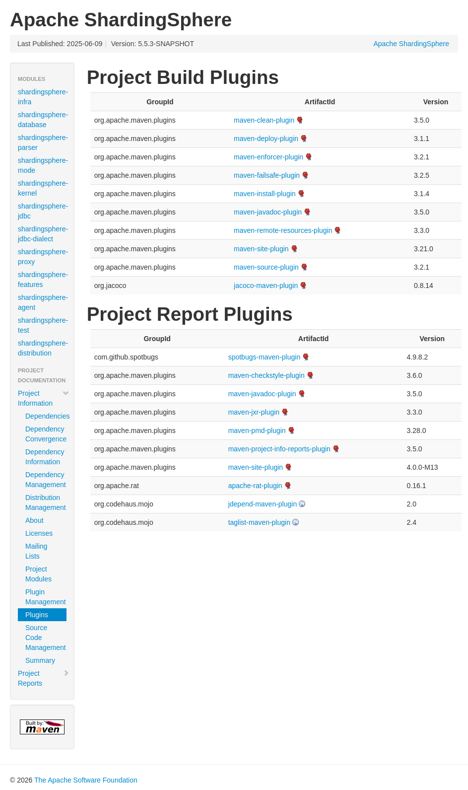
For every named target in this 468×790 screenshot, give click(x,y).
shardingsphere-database (43, 120)
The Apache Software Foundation (85, 780)
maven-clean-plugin (264, 120)
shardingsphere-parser (43, 142)
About (34, 520)
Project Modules (38, 574)
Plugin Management (45, 597)
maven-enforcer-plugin (268, 157)
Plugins (36, 615)
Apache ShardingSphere (411, 44)
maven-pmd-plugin (257, 430)
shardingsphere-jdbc (43, 211)
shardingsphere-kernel (43, 188)
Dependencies (46, 416)
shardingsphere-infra (43, 97)
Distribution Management (45, 502)
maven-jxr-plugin (253, 412)
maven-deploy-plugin (266, 139)
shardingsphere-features (43, 279)
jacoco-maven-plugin (266, 285)
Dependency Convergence (46, 434)
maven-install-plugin (265, 194)
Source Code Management (45, 637)
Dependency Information (45, 457)
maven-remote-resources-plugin (283, 230)
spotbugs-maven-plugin (264, 357)
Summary (40, 660)
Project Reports (43, 678)
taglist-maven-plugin (259, 522)
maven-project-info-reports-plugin (279, 449)
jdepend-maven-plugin (262, 504)
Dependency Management (45, 480)
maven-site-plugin (261, 249)
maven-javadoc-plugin (268, 212)
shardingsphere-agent (43, 302)
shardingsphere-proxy (43, 257)
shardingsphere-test (43, 325)
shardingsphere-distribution (43, 348)
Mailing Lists (36, 551)
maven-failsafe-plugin (267, 175)
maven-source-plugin (266, 267)
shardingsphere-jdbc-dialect (43, 234)
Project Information (43, 398)
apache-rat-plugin (255, 486)
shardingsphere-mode (43, 165)
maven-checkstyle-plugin (266, 375)
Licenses (39, 533)
